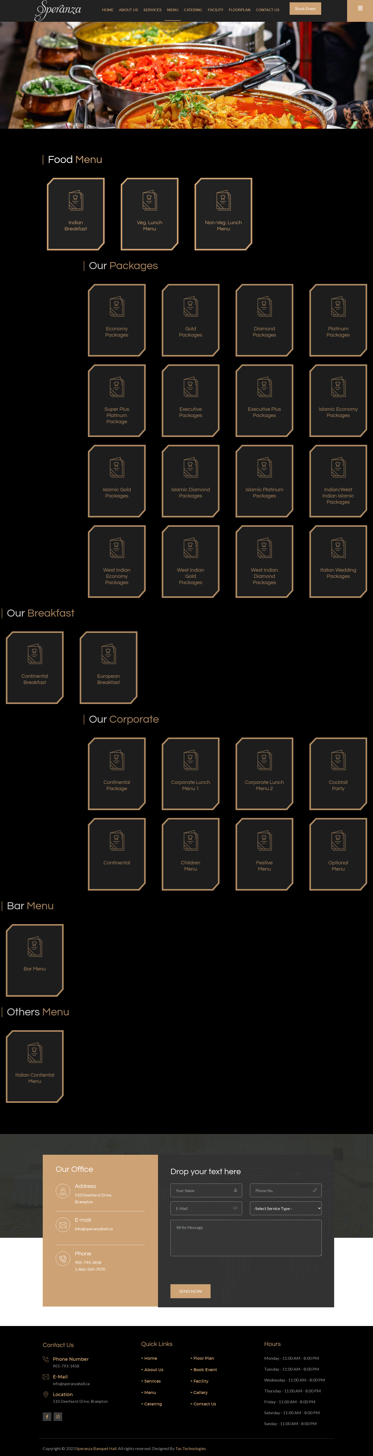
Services (153, 10)
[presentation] (209, 1268)
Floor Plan (202, 1358)
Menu (172, 10)
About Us (128, 10)
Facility (215, 10)
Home (107, 10)
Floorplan (239, 10)
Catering (193, 10)
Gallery (199, 1392)
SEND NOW (190, 1291)
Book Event (305, 8)
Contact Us (267, 10)
